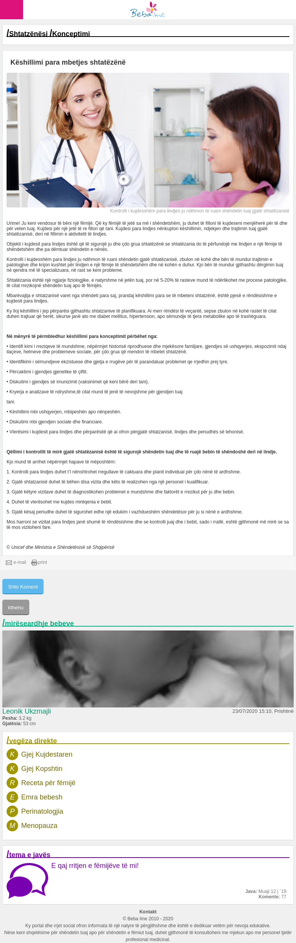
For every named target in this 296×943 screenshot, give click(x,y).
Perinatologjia (42, 811)
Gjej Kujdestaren (46, 754)
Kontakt (148, 912)
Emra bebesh (41, 797)
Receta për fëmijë (48, 783)
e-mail (16, 563)
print (39, 563)
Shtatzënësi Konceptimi (49, 34)
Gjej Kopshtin (41, 768)
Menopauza (39, 825)
